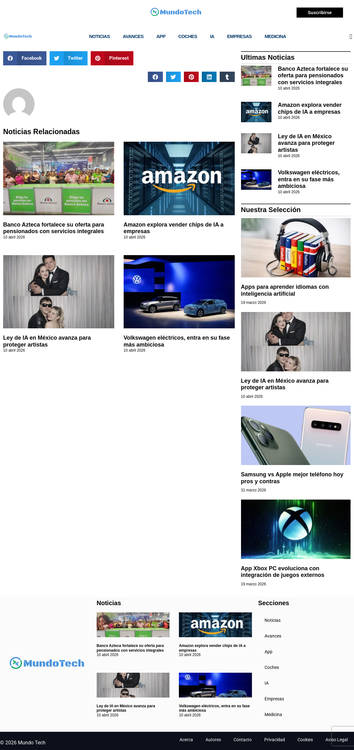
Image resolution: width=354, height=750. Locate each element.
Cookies (305, 739)
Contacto (242, 739)
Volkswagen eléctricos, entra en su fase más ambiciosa (309, 179)
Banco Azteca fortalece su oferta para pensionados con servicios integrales (53, 228)
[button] (24, 58)
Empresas (239, 36)
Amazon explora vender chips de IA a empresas (309, 108)
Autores (213, 739)
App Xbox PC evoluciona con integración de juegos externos (282, 571)
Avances (133, 36)
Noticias (99, 36)
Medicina (275, 36)
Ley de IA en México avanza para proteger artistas (47, 341)
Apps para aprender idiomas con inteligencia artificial (285, 290)
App (160, 36)
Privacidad (274, 739)
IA (212, 36)
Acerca (186, 739)
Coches (187, 36)
